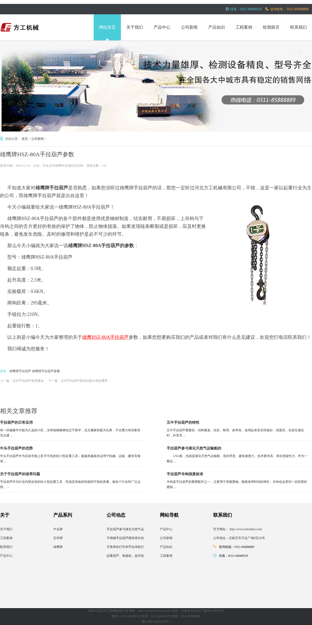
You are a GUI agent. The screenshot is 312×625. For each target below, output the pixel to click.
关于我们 (134, 27)
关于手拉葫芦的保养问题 (20, 474)
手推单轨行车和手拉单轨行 (125, 547)
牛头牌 (58, 529)
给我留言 (271, 27)
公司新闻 (189, 27)
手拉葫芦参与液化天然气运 (125, 529)
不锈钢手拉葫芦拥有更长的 (125, 538)
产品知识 (216, 27)
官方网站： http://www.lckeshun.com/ (238, 529)
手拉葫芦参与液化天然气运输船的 (194, 448)
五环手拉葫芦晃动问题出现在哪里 (84, 381)
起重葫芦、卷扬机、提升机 (125, 556)
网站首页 (107, 27)
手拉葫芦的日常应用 (16, 422)
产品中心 (162, 27)
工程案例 (244, 27)
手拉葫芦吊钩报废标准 (185, 474)
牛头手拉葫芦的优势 (16, 448)
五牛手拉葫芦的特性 (183, 422)
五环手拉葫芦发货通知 (28, 381)
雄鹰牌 (58, 547)
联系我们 (298, 27)
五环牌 (58, 538)
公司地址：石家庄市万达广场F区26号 (239, 538)
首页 (25, 139)
